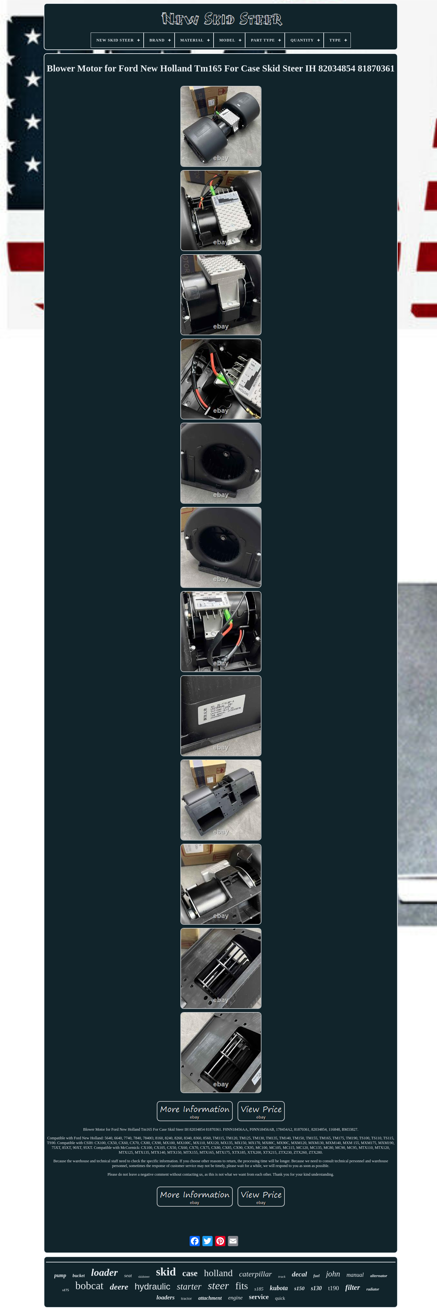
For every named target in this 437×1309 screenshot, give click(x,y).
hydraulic (152, 1286)
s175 (65, 1290)
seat (128, 1275)
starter (189, 1286)
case (190, 1273)
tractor (186, 1298)
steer (218, 1285)
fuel (316, 1276)
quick (280, 1298)
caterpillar (255, 1274)
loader (104, 1272)
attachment (210, 1298)
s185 (258, 1288)
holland (218, 1273)
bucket (78, 1275)
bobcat (89, 1285)
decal (299, 1274)
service (259, 1297)
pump (60, 1275)
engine (235, 1298)
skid (166, 1272)
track (282, 1276)
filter (352, 1287)
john (333, 1273)
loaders (165, 1297)
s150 (299, 1288)
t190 (333, 1288)
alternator (378, 1275)
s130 (316, 1288)
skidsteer (144, 1276)
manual (355, 1275)
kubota (279, 1287)
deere (119, 1286)
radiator (372, 1289)
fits (241, 1285)
